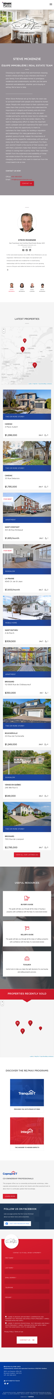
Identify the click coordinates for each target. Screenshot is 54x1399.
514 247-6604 (27, 247)
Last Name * (9, 1268)
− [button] (3, 332)
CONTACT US (27, 183)
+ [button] (3, 329)
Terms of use (19, 1331)
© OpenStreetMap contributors (45, 383)
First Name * (9, 1258)
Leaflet (29, 383)
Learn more (10, 1196)
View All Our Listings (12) (27, 855)
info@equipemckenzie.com (21, 179)
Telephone (9, 1287)
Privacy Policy (8, 1331)
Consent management (45, 1393)
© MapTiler (34, 383)
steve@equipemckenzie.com (27, 245)
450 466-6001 (16, 176)
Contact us (27, 1340)
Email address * (10, 1277)
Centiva (30, 1396)
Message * (8, 1297)
